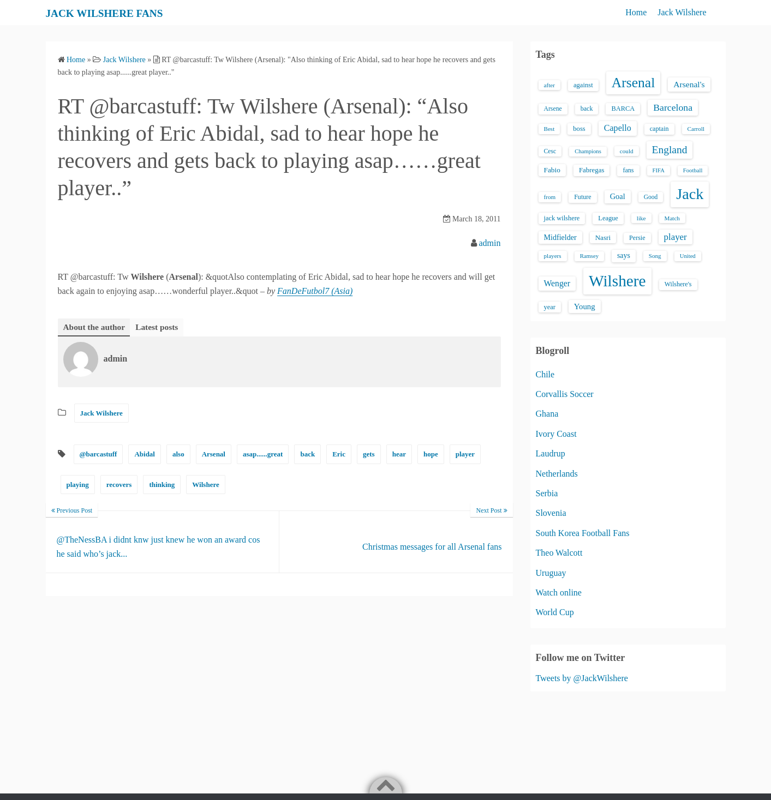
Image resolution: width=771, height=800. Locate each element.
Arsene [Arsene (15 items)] (553, 108)
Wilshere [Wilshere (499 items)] (617, 281)
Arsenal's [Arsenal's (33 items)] (688, 84)
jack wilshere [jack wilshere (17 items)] (562, 218)
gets (369, 454)
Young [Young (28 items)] (584, 306)
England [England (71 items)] (670, 149)
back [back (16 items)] (587, 108)
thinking (162, 485)
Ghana (547, 413)
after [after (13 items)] (549, 85)
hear (399, 454)
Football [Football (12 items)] (693, 170)
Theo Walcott (559, 552)
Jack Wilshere (682, 12)
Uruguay (551, 573)
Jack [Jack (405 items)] (689, 193)
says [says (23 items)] (623, 255)
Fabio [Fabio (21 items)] (552, 170)
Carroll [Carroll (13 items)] (696, 128)
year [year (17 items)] (549, 307)
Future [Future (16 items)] (582, 197)
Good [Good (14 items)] (651, 197)
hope (430, 454)
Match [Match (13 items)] (672, 218)
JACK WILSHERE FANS (119, 12)
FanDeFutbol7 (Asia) (314, 291)
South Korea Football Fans (583, 533)
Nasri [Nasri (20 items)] (603, 237)
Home (636, 12)
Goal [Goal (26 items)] (617, 196)
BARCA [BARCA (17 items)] (623, 108)
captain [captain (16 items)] (659, 129)
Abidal (144, 454)
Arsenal (213, 454)
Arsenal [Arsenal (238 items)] (633, 83)
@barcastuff (98, 454)
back (307, 454)
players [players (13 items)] (552, 255)
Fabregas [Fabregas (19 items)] (591, 170)
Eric (338, 454)
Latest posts (160, 327)
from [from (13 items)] (550, 197)
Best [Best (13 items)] (549, 128)
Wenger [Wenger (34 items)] (557, 283)
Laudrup (550, 453)
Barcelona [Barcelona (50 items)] (672, 107)
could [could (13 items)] (626, 151)
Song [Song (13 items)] (655, 255)
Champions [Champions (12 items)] (588, 151)
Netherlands (557, 473)
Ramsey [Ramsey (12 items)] (589, 256)
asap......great (263, 454)
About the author (95, 327)
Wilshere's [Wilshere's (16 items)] (678, 284)
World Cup (555, 612)
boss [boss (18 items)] (579, 129)
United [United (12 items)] (688, 256)
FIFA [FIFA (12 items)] (659, 170)
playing (78, 485)
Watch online (559, 592)
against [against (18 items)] (583, 85)
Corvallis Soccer (565, 394)
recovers (119, 485)
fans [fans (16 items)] (628, 170)
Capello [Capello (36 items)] (617, 128)
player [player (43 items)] (675, 237)
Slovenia (551, 513)
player (465, 454)
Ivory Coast (556, 433)
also (178, 454)
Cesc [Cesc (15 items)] (550, 151)
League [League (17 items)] (608, 218)
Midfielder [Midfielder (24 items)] (560, 237)
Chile (545, 374)
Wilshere (205, 485)
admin (490, 243)
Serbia (547, 493)
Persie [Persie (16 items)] (637, 238)
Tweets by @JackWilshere (582, 678)
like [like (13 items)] (641, 218)
